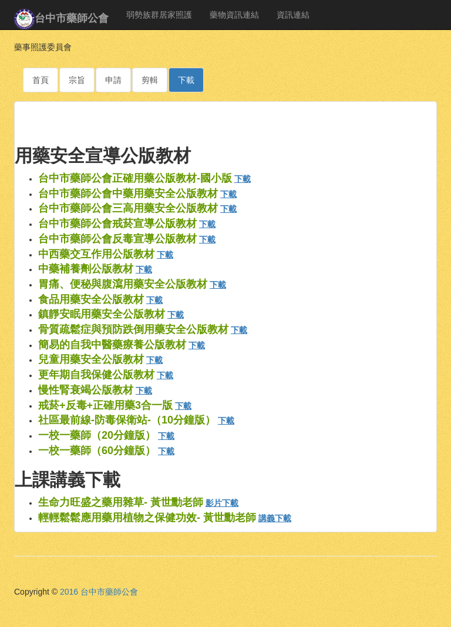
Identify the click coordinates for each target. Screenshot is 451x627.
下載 (186, 80)
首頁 (40, 80)
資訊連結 (293, 14)
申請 (113, 80)
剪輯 (150, 80)
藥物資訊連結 (234, 14)
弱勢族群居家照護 (159, 14)
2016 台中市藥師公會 (99, 591)
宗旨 (77, 80)
